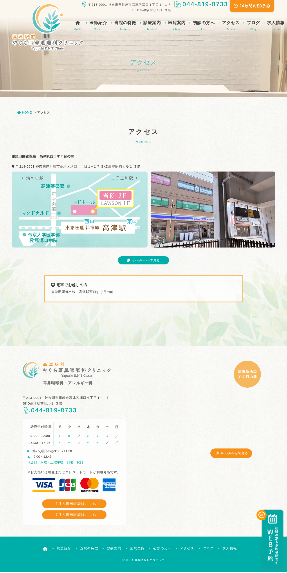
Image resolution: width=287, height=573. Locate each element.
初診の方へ (204, 25)
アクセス (231, 25)
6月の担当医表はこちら (76, 504)
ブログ (253, 25)
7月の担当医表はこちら (76, 515)
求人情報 (276, 25)
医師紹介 (98, 25)
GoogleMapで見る (234, 454)
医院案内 (177, 25)
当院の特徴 (125, 25)
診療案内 (152, 25)
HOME (24, 112)
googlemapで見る (145, 260)
